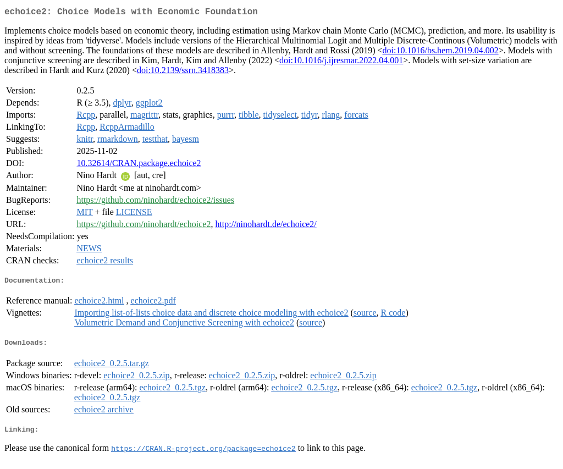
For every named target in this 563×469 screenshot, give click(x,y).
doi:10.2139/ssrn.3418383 (183, 72)
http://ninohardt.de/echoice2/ (265, 226)
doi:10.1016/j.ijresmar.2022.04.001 (341, 62)
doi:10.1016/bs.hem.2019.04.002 (441, 52)
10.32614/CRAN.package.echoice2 (138, 165)
